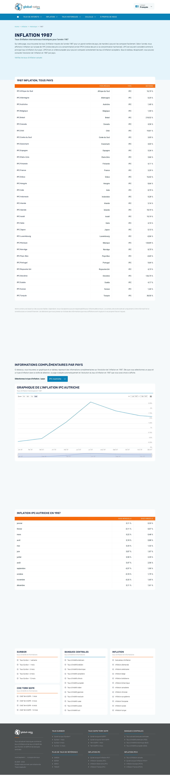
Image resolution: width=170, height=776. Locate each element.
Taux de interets (32, 17)
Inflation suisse (119, 706)
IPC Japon (21, 230)
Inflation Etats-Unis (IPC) (98, 764)
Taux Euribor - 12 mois (26, 678)
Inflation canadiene (120, 688)
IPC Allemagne (23, 98)
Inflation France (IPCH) (133, 767)
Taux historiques (71, 17)
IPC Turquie (22, 296)
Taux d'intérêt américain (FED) (135, 740)
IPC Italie (20, 223)
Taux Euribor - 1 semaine (27, 660)
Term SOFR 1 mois (95, 743)
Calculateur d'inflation (121, 660)
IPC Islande (21, 210)
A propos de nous (33, 757)
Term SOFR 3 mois (95, 746)
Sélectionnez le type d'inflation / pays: (30, 379)
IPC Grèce (21, 177)
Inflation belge (118, 674)
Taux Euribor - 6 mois (25, 674)
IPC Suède (21, 282)
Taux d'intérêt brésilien (74, 665)
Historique (33, 26)
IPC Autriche (22, 104)
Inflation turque (119, 710)
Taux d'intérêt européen (74, 683)
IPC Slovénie (22, 276)
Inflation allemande (120, 665)
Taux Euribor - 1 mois (25, 665)
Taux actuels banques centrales (136, 736)
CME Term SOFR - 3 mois (27, 701)
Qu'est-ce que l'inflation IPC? (99, 757)
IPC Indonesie (22, 197)
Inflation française (120, 701)
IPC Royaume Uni (24, 269)
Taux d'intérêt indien (73, 688)
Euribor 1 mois (58, 740)
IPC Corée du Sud (24, 137)
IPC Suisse (21, 289)
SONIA (55, 764)
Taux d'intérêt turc (72, 710)
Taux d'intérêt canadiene (75, 674)
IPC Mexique (22, 243)
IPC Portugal (22, 263)
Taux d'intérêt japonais (74, 692)
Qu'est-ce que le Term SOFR (98, 740)
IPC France (21, 170)
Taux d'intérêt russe (73, 701)
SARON (55, 757)
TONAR (55, 767)
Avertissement (20, 757)
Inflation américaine (120, 669)
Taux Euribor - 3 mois (25, 669)
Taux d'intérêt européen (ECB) (135, 746)
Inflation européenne (121, 697)
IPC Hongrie (22, 183)
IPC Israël (21, 216)
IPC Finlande (22, 164)
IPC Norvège (22, 249)
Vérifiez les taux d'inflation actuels (28, 58)
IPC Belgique (22, 111)
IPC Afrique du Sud (25, 91)
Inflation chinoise (119, 692)
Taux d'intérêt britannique (75, 669)
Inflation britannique (121, 683)
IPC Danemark (23, 144)
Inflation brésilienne (120, 678)
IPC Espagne (22, 150)
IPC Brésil (21, 117)
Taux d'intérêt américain (74, 660)
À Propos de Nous (108, 17)
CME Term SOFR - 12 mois (27, 710)
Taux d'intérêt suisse (73, 706)
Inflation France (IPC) (96, 767)
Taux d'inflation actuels (133, 757)
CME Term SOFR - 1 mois (27, 696)
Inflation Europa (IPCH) (133, 764)
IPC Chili (20, 131)
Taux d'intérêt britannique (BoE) (136, 743)
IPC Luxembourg (24, 236)
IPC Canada (22, 124)
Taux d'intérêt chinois (73, 678)
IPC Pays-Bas (22, 256)
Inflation (51, 17)
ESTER (55, 761)
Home (17, 26)
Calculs (90, 17)
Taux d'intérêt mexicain (74, 697)
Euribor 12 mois (58, 746)
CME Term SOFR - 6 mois (27, 705)
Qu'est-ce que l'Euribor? (61, 736)
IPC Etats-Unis (23, 157)
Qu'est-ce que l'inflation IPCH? (135, 761)
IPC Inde (20, 190)
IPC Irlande (21, 203)
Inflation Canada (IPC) (97, 761)
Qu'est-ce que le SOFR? (97, 736)
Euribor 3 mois (58, 743)
